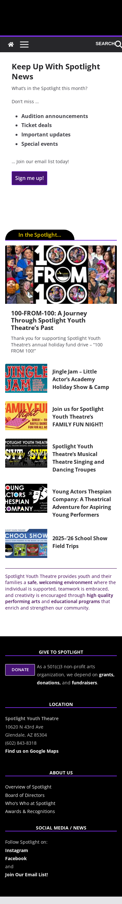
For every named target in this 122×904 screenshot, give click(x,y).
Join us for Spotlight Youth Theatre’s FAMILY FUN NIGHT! (78, 416)
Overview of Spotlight (28, 787)
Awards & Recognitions (30, 811)
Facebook (16, 858)
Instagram (16, 850)
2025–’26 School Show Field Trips (79, 542)
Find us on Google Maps (32, 751)
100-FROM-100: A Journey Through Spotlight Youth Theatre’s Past (49, 320)
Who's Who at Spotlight (30, 803)
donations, (49, 683)
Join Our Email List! (26, 874)
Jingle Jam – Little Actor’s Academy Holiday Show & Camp (80, 379)
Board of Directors (25, 795)
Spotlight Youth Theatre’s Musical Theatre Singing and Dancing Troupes (78, 458)
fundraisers (84, 683)
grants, (107, 674)
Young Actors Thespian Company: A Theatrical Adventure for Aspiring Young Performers (82, 503)
